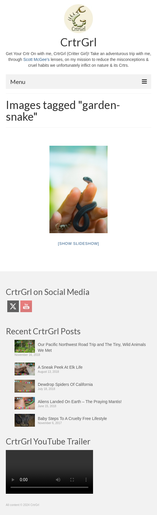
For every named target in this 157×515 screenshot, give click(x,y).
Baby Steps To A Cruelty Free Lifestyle (72, 418)
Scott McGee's (36, 59)
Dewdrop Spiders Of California (65, 384)
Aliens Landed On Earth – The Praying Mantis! (80, 401)
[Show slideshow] (78, 243)
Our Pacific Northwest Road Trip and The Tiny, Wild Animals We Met (92, 347)
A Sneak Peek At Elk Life (60, 367)
